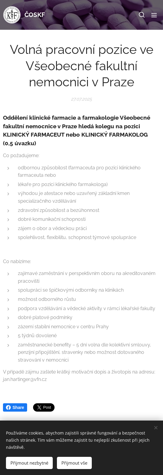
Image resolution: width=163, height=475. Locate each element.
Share (15, 407)
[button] (141, 14)
